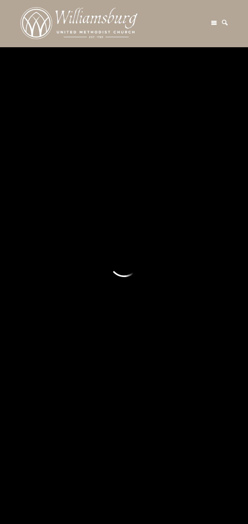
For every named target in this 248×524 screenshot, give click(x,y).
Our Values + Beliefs (43, 223)
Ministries (32, 250)
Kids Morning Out (39, 326)
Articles (81, 284)
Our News (83, 295)
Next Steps (34, 200)
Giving (132, 250)
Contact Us (85, 307)
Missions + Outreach (147, 200)
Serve (132, 177)
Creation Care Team (146, 211)
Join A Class (190, 189)
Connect (186, 177)
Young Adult (34, 273)
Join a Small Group (197, 200)
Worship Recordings (94, 211)
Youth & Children (39, 284)
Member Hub (87, 273)
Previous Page (49, 63)
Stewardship (138, 295)
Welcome (32, 177)
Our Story (31, 211)
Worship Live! (88, 200)
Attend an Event (194, 211)
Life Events (85, 234)
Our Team (31, 234)
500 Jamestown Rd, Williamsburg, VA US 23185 (77, 490)
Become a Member (197, 223)
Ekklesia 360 (124, 512)
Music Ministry (89, 223)
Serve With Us (140, 189)
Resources (85, 250)
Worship (82, 177)
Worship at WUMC (93, 189)
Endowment (137, 284)
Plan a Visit (33, 189)
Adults (28, 261)
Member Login (88, 261)
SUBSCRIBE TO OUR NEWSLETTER (124, 132)
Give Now (135, 261)
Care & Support (193, 234)
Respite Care (35, 295)
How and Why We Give (149, 273)
